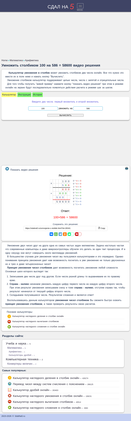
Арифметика (17, 351)
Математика (16, 347)
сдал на (61, 6)
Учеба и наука (18, 343)
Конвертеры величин (21, 363)
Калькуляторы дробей (22, 355)
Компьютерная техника (24, 359)
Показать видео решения (21, 169)
